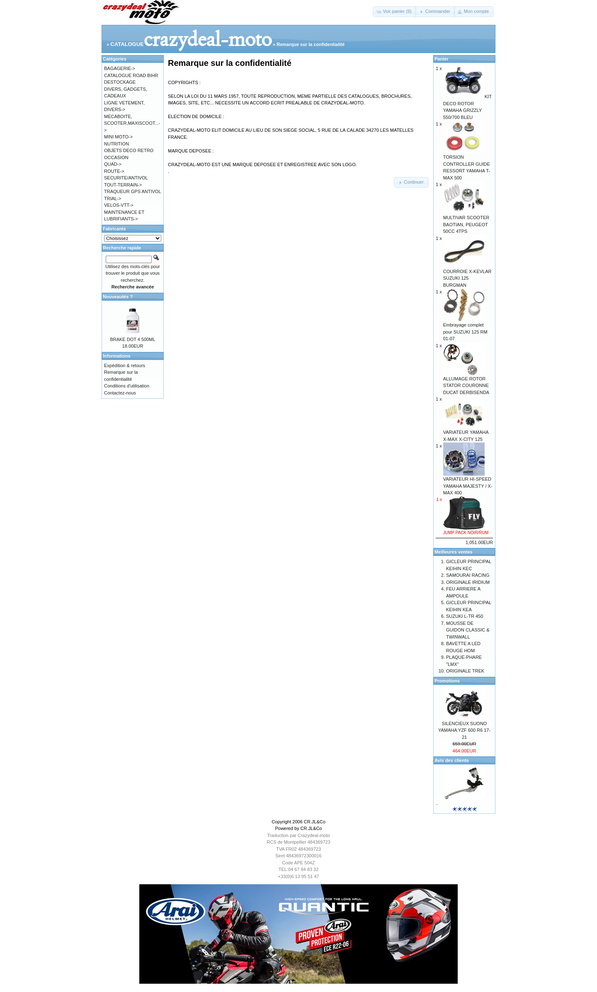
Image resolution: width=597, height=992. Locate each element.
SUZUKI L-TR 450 (464, 616)
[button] (394, 11)
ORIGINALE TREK (465, 670)
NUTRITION (116, 143)
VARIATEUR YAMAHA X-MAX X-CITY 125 (465, 433)
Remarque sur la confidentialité (311, 44)
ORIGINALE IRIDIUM (468, 582)
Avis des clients (451, 760)
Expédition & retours (124, 365)
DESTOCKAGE (120, 82)
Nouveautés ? (118, 296)
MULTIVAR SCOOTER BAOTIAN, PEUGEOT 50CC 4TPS (466, 222)
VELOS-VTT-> (118, 205)
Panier (441, 58)
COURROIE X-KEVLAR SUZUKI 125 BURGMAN (467, 276)
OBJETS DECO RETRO (128, 150)
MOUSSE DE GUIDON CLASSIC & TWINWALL (468, 630)
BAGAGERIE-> (119, 68)
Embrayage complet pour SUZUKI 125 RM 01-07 (465, 329)
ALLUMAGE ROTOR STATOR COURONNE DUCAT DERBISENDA (466, 383)
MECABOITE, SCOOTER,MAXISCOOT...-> (132, 123)
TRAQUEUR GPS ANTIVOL (132, 191)
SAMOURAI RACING (468, 575)
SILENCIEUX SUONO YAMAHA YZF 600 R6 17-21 (464, 730)
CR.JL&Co (314, 821)
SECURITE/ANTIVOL (126, 177)
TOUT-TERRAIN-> (123, 184)
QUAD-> (112, 164)
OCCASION (116, 157)
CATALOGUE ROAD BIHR (131, 75)
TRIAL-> (112, 198)
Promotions (447, 680)
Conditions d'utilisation (126, 385)
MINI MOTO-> (118, 136)
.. (437, 803)
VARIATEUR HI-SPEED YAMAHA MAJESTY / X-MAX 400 (468, 483)
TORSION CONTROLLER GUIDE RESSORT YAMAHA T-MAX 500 (466, 165)
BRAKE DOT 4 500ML (132, 339)
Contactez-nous (120, 392)
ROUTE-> (114, 171)
